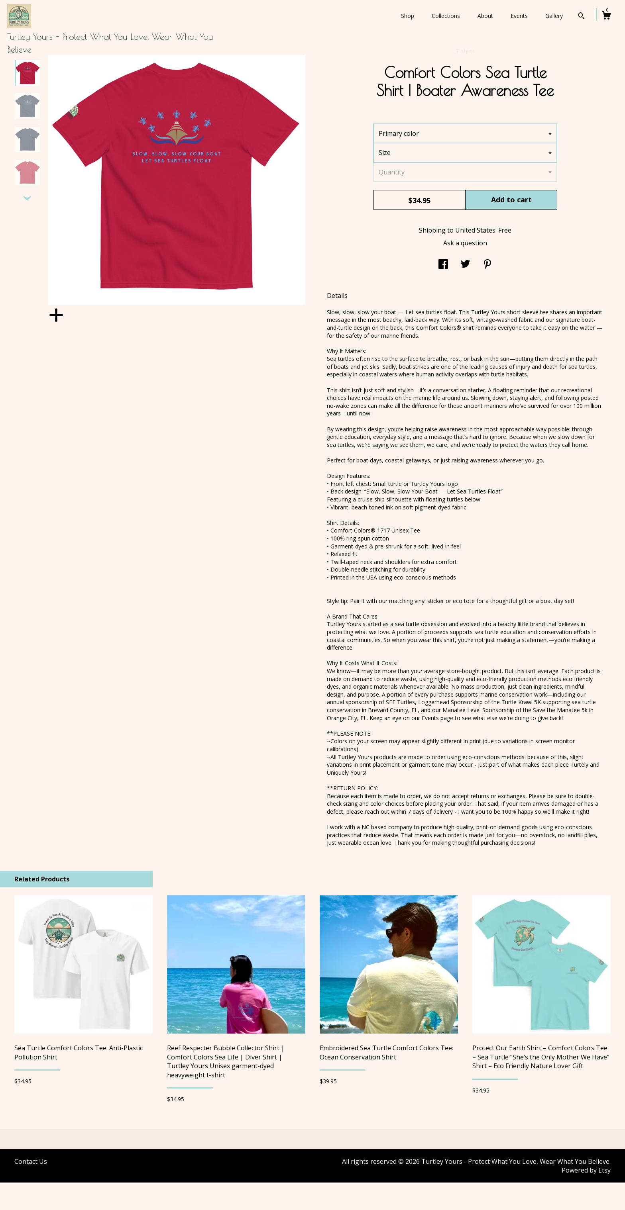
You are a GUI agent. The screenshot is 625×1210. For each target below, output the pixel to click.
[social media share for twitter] (465, 292)
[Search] (581, 16)
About (485, 16)
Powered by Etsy (586, 1197)
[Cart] (606, 16)
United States (475, 257)
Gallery (554, 16)
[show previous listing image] (27, 76)
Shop (407, 16)
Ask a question (465, 270)
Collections (446, 16)
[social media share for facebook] (443, 292)
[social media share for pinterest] (487, 292)
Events (519, 16)
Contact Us (30, 1189)
